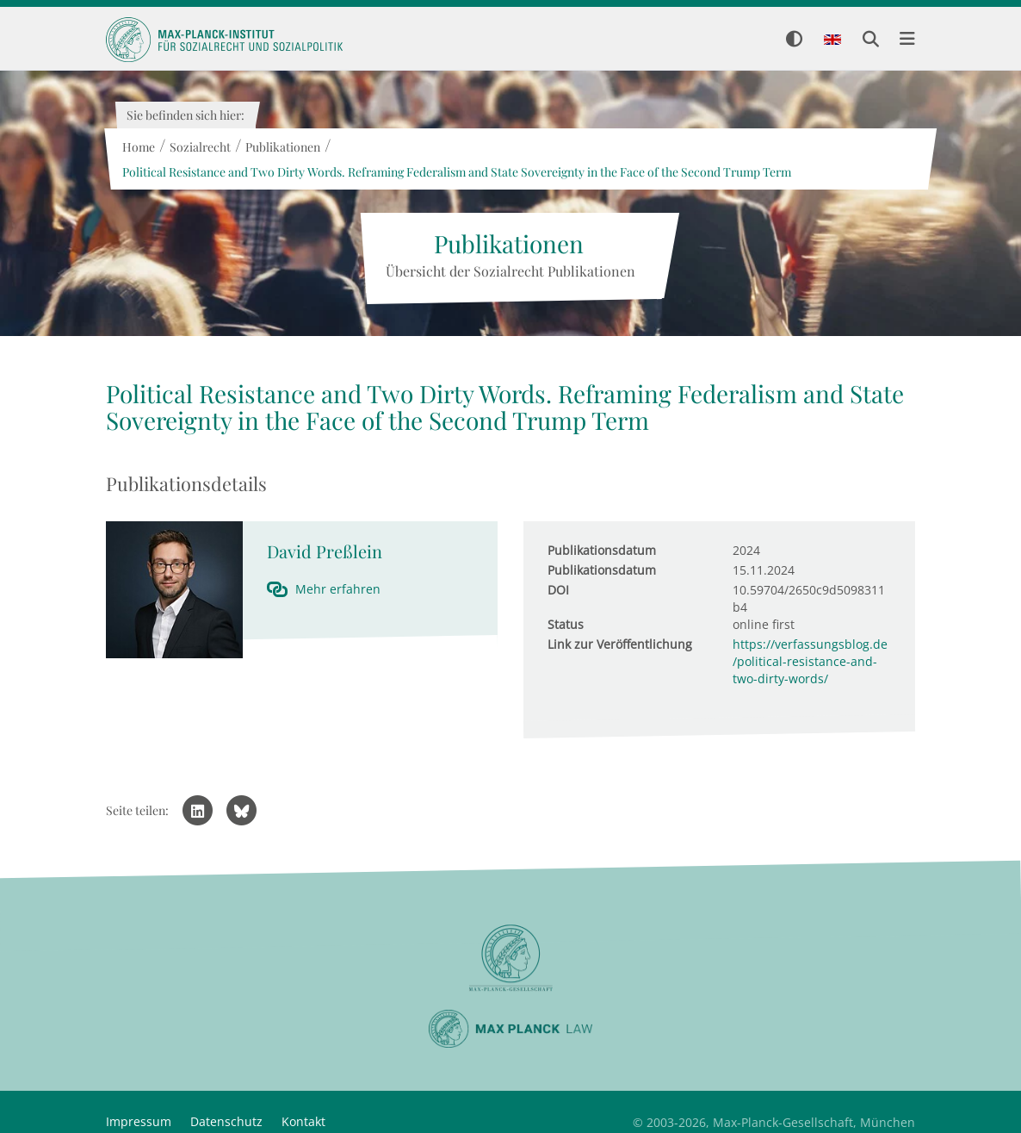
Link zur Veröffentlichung (620, 644)
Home (137, 147)
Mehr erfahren (338, 589)
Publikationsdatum (602, 550)
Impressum (138, 1121)
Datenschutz (226, 1121)
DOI (558, 590)
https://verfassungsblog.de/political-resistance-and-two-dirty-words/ (810, 661)
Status (566, 624)
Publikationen (281, 147)
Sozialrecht (199, 147)
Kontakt (303, 1121)
